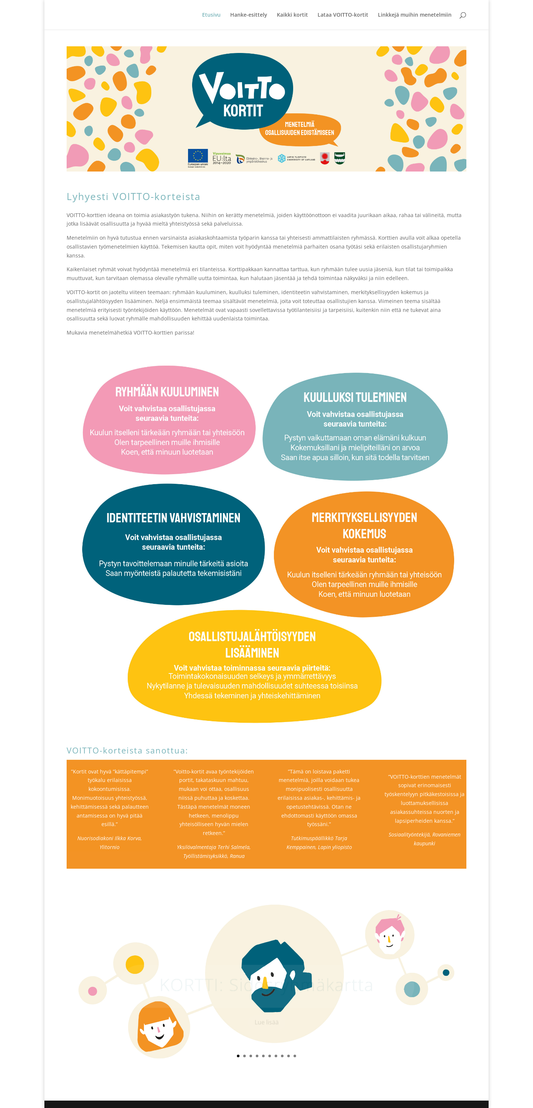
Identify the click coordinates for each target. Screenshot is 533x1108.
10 (295, 1056)
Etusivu (211, 15)
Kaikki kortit (292, 15)
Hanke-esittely (248, 15)
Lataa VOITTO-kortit (343, 15)
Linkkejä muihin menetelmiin (415, 15)
